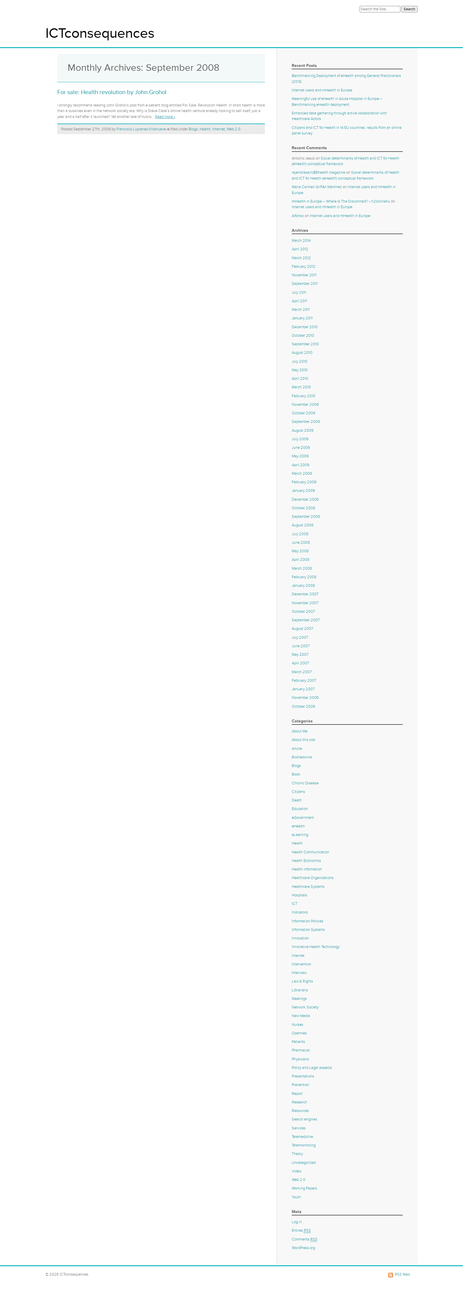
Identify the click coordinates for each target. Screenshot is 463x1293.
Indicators (300, 912)
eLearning (300, 834)
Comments (304, 1239)
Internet (218, 129)
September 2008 (306, 516)
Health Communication (310, 852)
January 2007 (303, 689)
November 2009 (305, 404)
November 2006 (305, 697)
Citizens (298, 791)
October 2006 (303, 706)
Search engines (304, 1119)
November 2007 (305, 603)
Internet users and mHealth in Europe (322, 90)
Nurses (297, 1024)
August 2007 (302, 628)
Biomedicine (302, 757)
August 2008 (302, 525)
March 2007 (302, 672)
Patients (298, 1041)
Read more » (165, 116)
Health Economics (306, 860)
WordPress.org (303, 1248)
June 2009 (301, 447)
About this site (303, 739)
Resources (300, 1110)
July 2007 (300, 637)
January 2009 (303, 490)
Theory (297, 1153)
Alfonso (298, 215)
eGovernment (303, 817)
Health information (307, 869)
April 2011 (299, 301)
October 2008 (303, 508)
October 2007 (303, 611)
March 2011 (301, 309)
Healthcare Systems (308, 886)
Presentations (303, 1076)
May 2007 (300, 654)
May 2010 (300, 370)
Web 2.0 (233, 129)
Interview (299, 972)
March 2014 (301, 240)
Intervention (301, 964)
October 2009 (303, 413)
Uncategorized (304, 1162)
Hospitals (299, 895)
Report (297, 1093)
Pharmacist (301, 1050)
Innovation (300, 938)
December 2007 (305, 594)
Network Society (305, 1007)
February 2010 (303, 396)
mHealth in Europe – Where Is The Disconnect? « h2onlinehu (341, 201)
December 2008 (305, 499)
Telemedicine (302, 1136)
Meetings (299, 998)
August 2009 (303, 430)
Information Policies (307, 921)
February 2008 (304, 577)
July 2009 (300, 439)
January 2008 (303, 585)
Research (299, 1102)
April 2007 (300, 663)
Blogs (193, 129)
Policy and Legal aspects (312, 1067)
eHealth (298, 826)
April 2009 (300, 465)
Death (297, 800)
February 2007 (304, 680)
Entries (301, 1230)
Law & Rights (302, 981)
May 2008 (300, 551)
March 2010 (301, 387)
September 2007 (306, 620)
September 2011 (305, 283)
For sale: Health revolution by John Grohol (112, 92)
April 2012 (300, 249)
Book (296, 774)
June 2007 (301, 646)
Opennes (299, 1033)
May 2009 (300, 456)
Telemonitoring (304, 1145)
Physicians (300, 1059)
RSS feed (402, 1274)
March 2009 (302, 473)
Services (299, 1128)
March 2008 (302, 568)
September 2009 (306, 421)
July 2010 (299, 361)
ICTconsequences (99, 33)
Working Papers (304, 1188)
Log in (297, 1222)
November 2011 (304, 275)
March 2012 (301, 258)
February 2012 (303, 266)
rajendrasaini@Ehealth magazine (318, 172)
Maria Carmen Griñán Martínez (317, 187)
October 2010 (303, 335)
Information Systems (308, 929)
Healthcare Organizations (313, 877)
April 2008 (300, 559)
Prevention (300, 1084)
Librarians (300, 990)
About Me (299, 731)
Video (296, 1171)
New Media (301, 1015)
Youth (296, 1197)
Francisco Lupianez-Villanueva (141, 129)
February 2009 (304, 482)
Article (297, 748)
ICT (294, 903)
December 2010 (305, 327)
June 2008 (301, 542)
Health (205, 129)
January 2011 (302, 318)
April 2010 (300, 378)
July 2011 (299, 292)
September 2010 (305, 344)
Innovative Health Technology (316, 946)
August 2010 (302, 352)
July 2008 (300, 534)
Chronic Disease (305, 783)
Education (300, 808)
